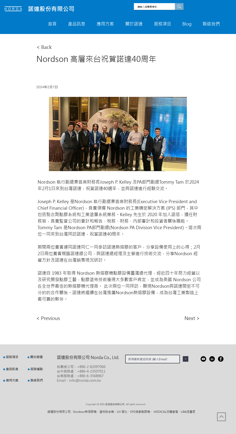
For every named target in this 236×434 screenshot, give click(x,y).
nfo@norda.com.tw (85, 380)
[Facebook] (220, 359)
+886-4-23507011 (91, 371)
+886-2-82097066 (91, 366)
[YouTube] (203, 359)
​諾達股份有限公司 (51, 9)
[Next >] (188, 318)
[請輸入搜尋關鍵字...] (151, 6)
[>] (185, 359)
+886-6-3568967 (90, 376)
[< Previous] (52, 318)
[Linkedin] (212, 359)
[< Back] (52, 46)
